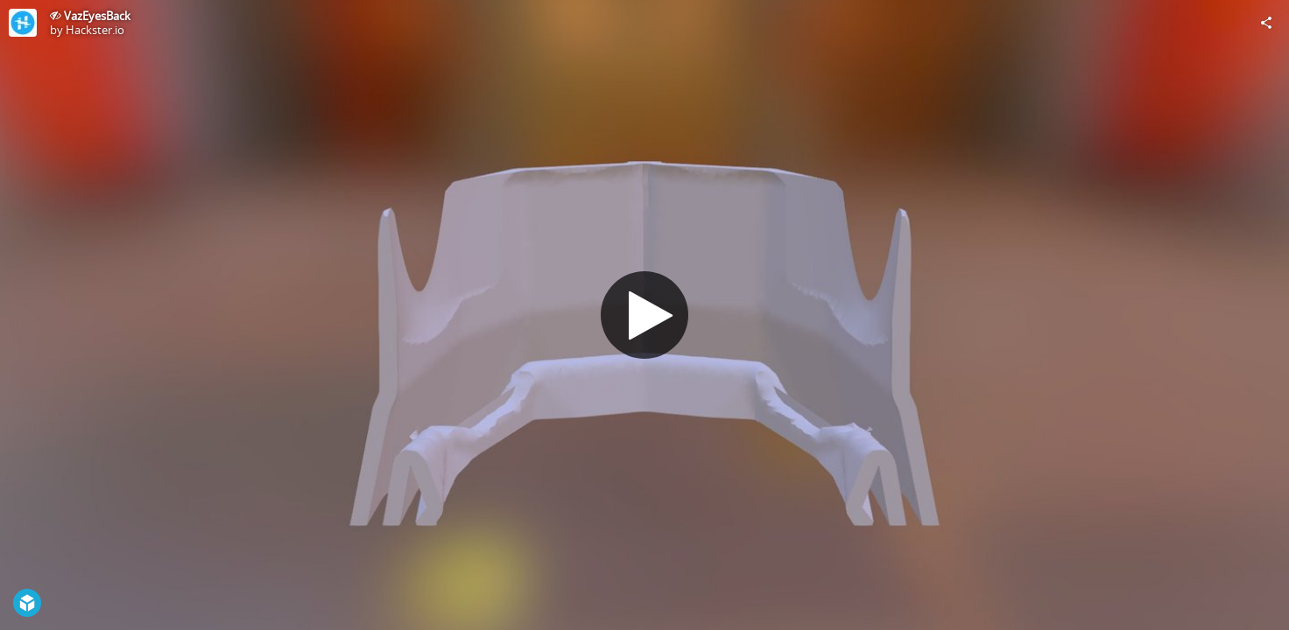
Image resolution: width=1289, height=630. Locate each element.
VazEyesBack (97, 16)
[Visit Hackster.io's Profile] (23, 23)
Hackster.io (95, 30)
